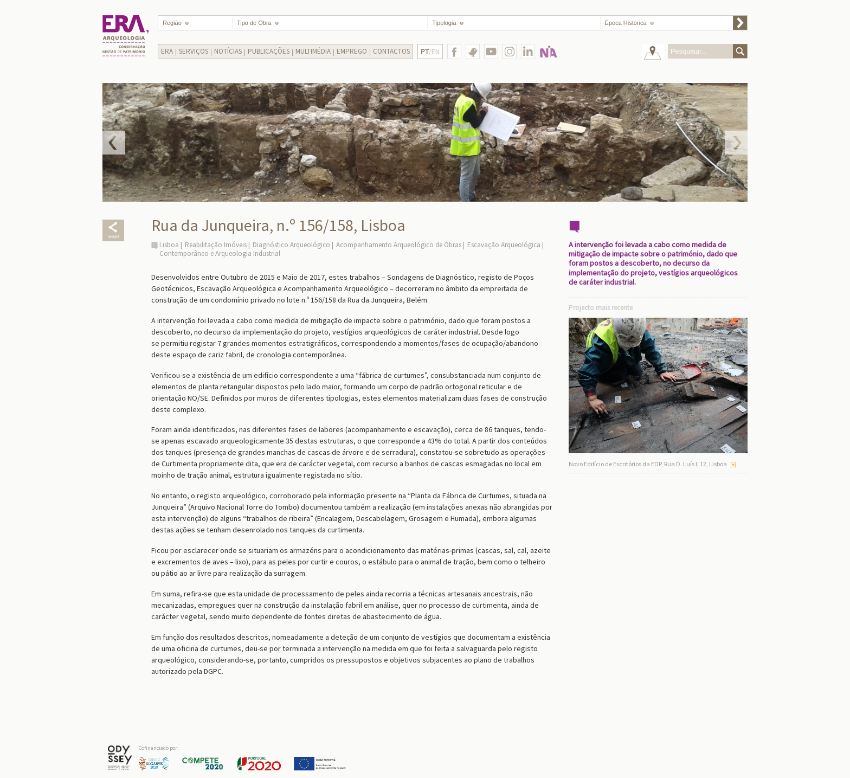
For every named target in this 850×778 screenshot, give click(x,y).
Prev (113, 143)
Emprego (352, 51)
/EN (430, 51)
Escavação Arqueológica (503, 244)
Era (167, 51)
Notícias (228, 51)
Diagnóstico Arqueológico (291, 244)
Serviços (193, 51)
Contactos (391, 51)
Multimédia (313, 51)
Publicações (268, 51)
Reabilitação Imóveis (216, 244)
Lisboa (169, 244)
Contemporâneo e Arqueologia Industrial (219, 253)
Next (736, 143)
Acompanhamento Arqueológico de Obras (398, 244)
